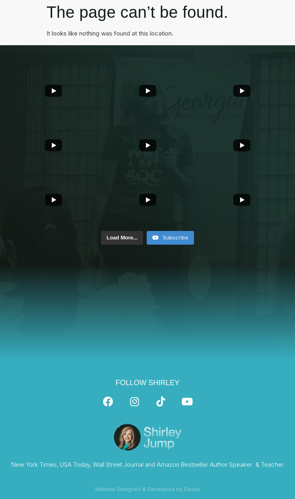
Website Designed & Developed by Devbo (147, 489)
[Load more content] (122, 238)
